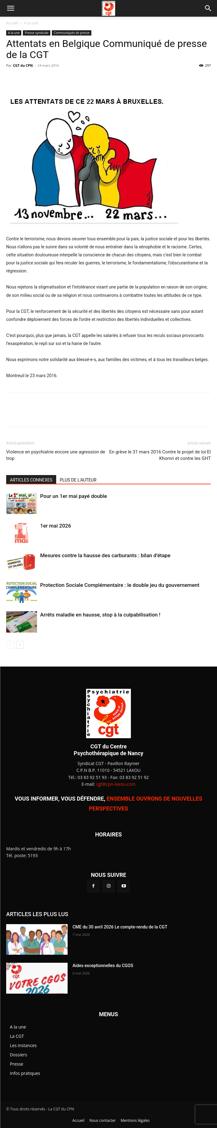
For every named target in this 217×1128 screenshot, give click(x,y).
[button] (10, 8)
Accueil (12, 23)
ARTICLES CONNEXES (31, 480)
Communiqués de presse (72, 33)
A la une (31, 23)
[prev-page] (10, 645)
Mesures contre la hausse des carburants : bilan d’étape (105, 555)
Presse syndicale (36, 33)
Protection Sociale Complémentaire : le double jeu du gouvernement (119, 585)
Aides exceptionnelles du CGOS (103, 965)
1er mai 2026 (55, 526)
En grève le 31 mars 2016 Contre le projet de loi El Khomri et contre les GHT (160, 455)
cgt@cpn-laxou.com (116, 784)
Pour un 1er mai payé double (73, 496)
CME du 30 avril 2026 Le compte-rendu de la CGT (120, 926)
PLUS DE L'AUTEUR (78, 480)
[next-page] (20, 645)
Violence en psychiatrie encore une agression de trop (55, 455)
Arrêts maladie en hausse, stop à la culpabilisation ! (100, 615)
